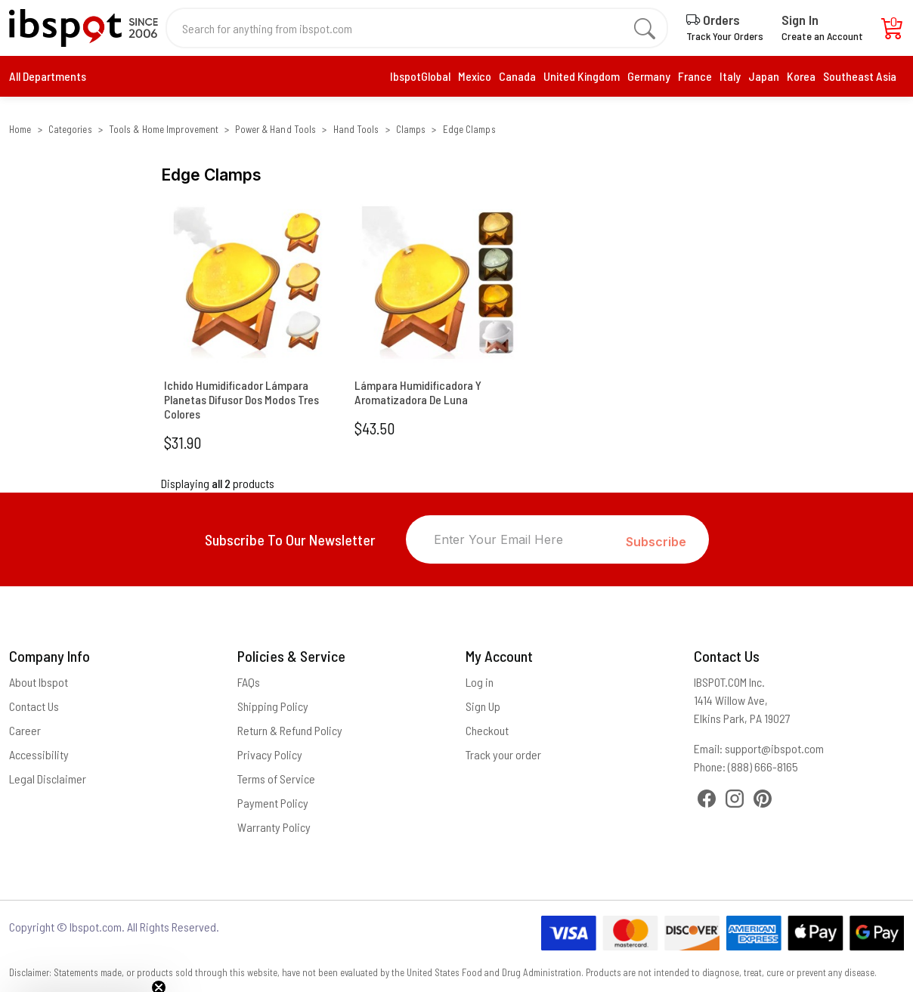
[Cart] (892, 32)
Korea (801, 76)
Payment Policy (272, 803)
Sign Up (483, 706)
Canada (517, 76)
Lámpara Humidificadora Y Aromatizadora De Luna (417, 392)
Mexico (474, 76)
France (695, 76)
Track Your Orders (724, 35)
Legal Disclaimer (47, 778)
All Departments (47, 76)
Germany (648, 76)
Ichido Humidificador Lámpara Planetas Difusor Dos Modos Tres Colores (241, 399)
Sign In (800, 19)
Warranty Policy (274, 827)
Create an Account (822, 35)
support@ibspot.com (774, 748)
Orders (713, 19)
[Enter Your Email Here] (516, 539)
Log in (480, 682)
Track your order (503, 754)
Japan (763, 76)
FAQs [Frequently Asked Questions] (248, 682)
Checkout (487, 730)
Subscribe (656, 541)
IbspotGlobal (420, 76)
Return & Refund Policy (289, 730)
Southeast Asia (859, 76)
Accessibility (39, 754)
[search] (644, 28)
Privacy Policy (269, 754)
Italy (730, 76)
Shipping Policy (272, 706)
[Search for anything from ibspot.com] (408, 28)
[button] (84, 973)
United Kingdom (581, 76)
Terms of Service (276, 778)
